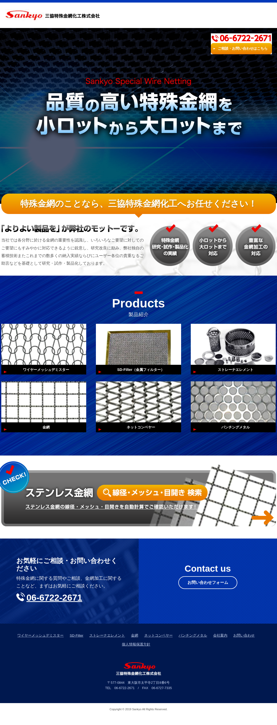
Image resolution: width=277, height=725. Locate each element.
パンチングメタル (193, 645)
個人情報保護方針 (136, 654)
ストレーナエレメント (107, 645)
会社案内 (192, 15)
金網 (134, 645)
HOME (130, 15)
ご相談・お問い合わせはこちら (243, 20)
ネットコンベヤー (158, 645)
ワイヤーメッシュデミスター (40, 645)
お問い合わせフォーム (208, 592)
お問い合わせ (244, 645)
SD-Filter (76, 645)
